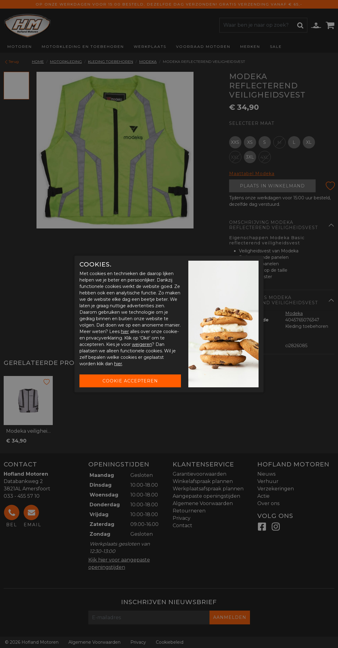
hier (125, 331)
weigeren (142, 344)
